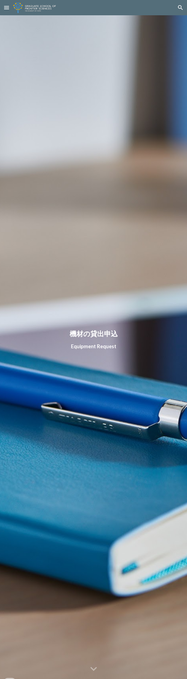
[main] (93, 339)
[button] (6, 7)
